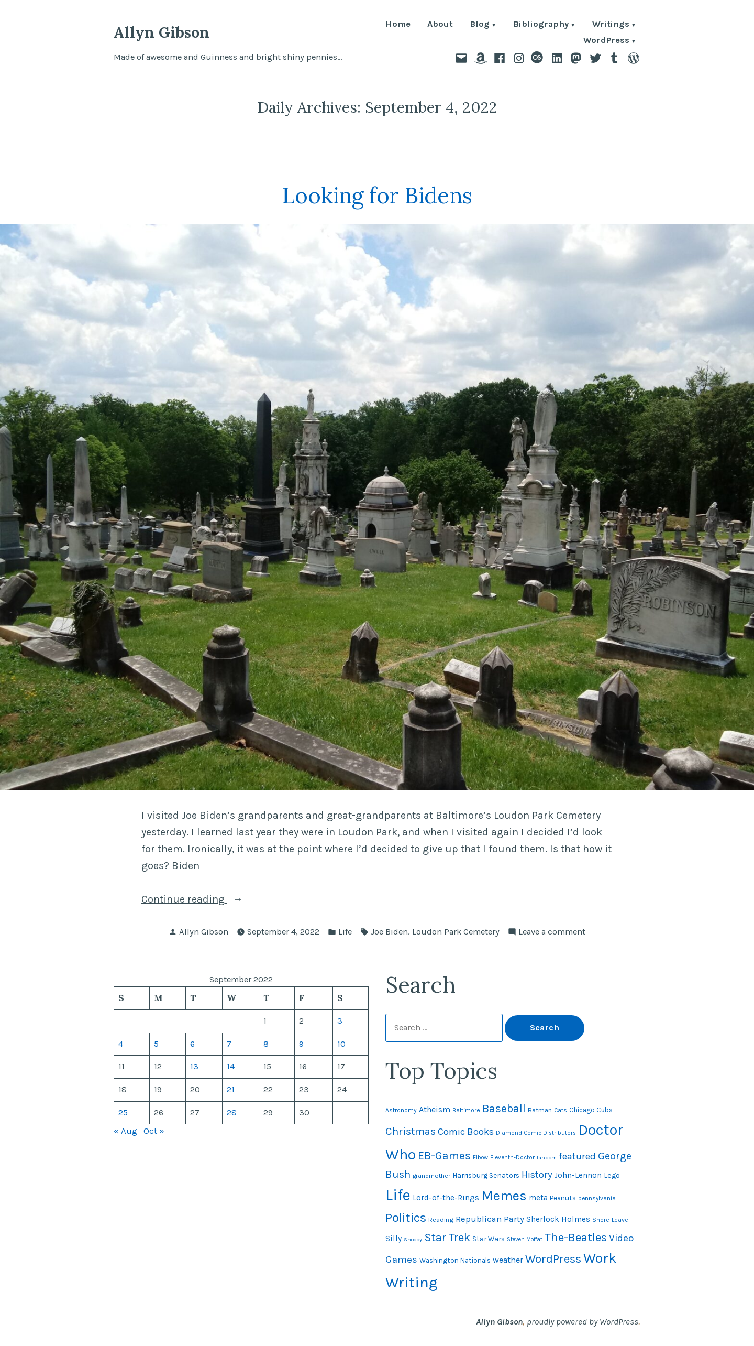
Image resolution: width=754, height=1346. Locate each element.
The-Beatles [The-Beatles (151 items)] (576, 1237)
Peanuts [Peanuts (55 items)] (563, 1198)
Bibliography (541, 25)
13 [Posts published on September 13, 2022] (194, 1066)
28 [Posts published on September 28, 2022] (232, 1112)
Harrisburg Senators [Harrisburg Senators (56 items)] (485, 1175)
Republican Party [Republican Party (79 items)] (490, 1219)
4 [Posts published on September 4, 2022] (120, 1044)
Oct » (153, 1131)
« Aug (125, 1131)
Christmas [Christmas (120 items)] (410, 1131)
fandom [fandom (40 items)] (547, 1157)
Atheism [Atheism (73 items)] (434, 1109)
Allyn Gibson (161, 32)
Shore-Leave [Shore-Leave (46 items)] (610, 1219)
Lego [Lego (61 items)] (612, 1175)
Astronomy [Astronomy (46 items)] (401, 1110)
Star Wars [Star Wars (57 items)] (488, 1238)
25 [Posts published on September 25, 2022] (123, 1112)
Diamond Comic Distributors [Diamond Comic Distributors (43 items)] (536, 1133)
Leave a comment (551, 932)
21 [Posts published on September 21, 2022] (231, 1089)
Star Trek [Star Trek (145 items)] (447, 1237)
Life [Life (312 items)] (398, 1195)
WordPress (606, 41)
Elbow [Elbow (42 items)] (480, 1157)
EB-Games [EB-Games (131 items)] (444, 1155)
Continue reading (205, 899)
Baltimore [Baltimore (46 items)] (466, 1110)
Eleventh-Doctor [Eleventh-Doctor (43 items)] (512, 1157)
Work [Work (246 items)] (600, 1258)
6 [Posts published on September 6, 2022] (192, 1044)
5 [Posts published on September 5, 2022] (156, 1044)
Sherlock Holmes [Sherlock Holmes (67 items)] (558, 1219)
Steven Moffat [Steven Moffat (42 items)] (524, 1239)
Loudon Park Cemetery (456, 932)
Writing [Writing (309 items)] (411, 1282)
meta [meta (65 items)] (538, 1197)
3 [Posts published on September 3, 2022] (339, 1021)
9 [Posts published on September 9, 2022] (301, 1044)
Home (398, 25)
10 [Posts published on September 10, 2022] (341, 1044)
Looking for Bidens (377, 195)
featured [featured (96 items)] (577, 1156)
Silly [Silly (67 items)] (393, 1238)
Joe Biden (389, 932)
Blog (480, 25)
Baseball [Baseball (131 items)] (504, 1108)
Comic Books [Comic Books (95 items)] (466, 1131)
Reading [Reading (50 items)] (440, 1219)
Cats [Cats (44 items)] (560, 1110)
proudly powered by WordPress (582, 1322)
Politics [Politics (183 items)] (405, 1217)
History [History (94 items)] (537, 1174)
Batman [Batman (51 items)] (540, 1110)
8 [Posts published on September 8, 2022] (266, 1044)
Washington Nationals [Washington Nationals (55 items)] (455, 1260)
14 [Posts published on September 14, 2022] (231, 1066)
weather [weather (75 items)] (508, 1260)
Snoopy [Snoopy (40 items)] (413, 1239)
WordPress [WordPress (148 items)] (553, 1259)
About (440, 25)
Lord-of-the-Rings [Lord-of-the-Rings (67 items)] (446, 1197)
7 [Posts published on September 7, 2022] (229, 1044)
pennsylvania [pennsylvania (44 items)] (597, 1198)
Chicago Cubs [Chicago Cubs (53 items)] (591, 1110)
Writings (610, 25)
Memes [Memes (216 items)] (504, 1196)
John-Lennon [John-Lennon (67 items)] (578, 1175)
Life (345, 932)
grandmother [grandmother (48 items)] (431, 1175)
